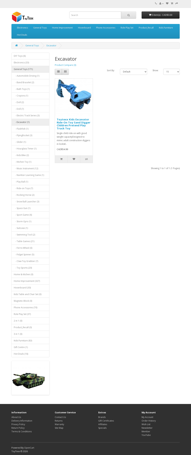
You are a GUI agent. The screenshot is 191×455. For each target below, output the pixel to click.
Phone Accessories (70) (25, 307)
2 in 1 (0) (18, 320)
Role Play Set (127, 27)
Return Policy (18, 427)
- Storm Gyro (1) (22, 221)
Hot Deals (22, 34)
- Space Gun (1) (22, 208)
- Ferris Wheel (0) (23, 247)
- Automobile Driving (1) (26, 75)
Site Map (59, 427)
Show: (155, 70)
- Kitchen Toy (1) (22, 161)
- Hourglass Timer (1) (25, 148)
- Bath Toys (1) (22, 89)
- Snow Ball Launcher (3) (26, 201)
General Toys (40, 27)
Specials (102, 427)
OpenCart (29, 447)
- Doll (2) (19, 102)
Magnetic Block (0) (23, 300)
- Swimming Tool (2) (24, 234)
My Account (147, 417)
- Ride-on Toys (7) (23, 188)
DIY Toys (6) (20, 55)
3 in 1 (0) (18, 333)
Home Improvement (62, 27)
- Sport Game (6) (23, 214)
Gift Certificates (106, 420)
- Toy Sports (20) (23, 267)
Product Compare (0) (65, 65)
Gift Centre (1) (21, 347)
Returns (58, 420)
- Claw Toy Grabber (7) (26, 261)
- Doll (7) (19, 108)
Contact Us (60, 417)
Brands (102, 417)
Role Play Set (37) (22, 314)
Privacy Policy (18, 424)
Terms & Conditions (21, 431)
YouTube (146, 435)
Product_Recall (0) (23, 327)
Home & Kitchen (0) (23, 274)
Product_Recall (146, 27)
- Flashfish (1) (21, 128)
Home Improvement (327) (27, 281)
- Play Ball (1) (21, 181)
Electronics (22, 27)
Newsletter (147, 427)
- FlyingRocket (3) (23, 135)
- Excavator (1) (22, 122)
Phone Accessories (105, 27)
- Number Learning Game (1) (29, 175)
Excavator (51, 45)
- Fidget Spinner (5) (24, 254)
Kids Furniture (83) (23, 340)
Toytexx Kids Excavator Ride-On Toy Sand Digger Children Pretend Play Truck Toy (73, 124)
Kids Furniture (166, 27)
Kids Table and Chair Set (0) (27, 294)
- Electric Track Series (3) (27, 115)
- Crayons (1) (21, 95)
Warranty (59, 424)
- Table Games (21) (24, 241)
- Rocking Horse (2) (24, 194)
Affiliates (102, 424)
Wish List (146, 424)
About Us (16, 417)
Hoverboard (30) (22, 287)
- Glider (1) (20, 141)
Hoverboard (84, 27)
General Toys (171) (23, 69)
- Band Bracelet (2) (24, 82)
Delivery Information (21, 420)
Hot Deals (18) (21, 353)
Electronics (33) (21, 62)
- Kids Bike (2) (21, 155)
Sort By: (111, 70)
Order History (149, 420)
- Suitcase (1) (21, 228)
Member (146, 431)
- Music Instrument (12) (26, 168)
